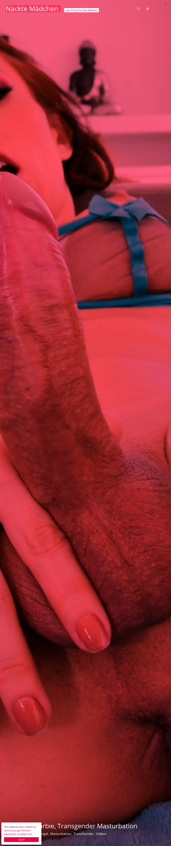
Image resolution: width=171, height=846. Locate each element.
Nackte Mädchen (32, 8)
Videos (101, 833)
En (165, 4)
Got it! (21, 839)
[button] (138, 9)
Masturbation (60, 833)
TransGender (83, 833)
